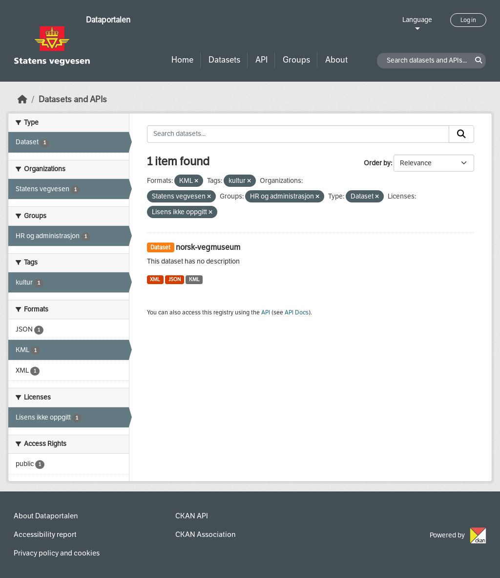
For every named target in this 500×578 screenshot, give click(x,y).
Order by (377, 163)
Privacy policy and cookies (57, 553)
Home (182, 60)
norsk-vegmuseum (208, 247)
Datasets (224, 60)
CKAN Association (205, 534)
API (261, 60)
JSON (174, 279)
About (336, 60)
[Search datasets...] (298, 134)
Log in (468, 20)
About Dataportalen (46, 515)
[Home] (22, 99)
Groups (296, 60)
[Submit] (461, 134)
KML (194, 279)
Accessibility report (45, 534)
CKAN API (191, 515)
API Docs (297, 312)
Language (417, 20)
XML (155, 279)
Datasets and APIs (73, 99)
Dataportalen (108, 19)
